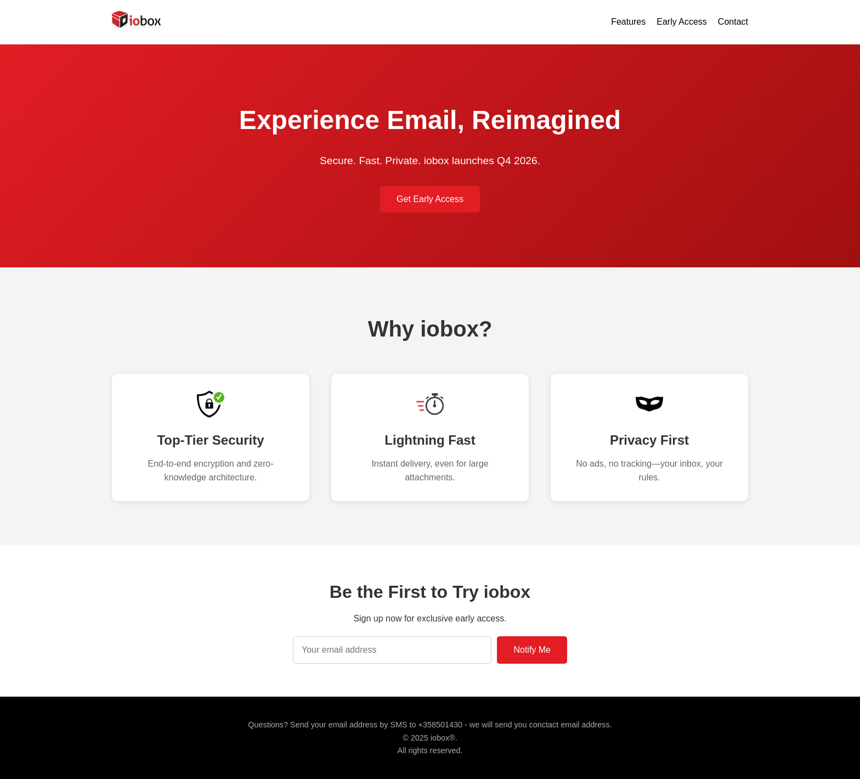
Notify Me (532, 649)
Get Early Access (430, 199)
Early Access (682, 21)
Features (628, 21)
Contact (733, 21)
